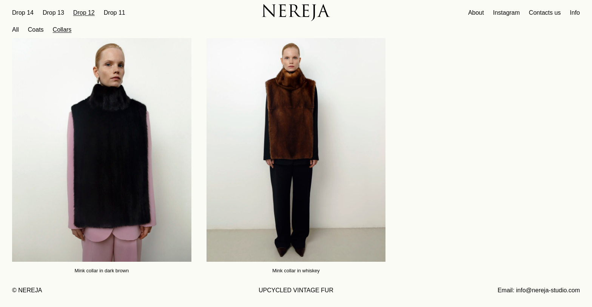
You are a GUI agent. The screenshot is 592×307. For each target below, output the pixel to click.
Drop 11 (114, 12)
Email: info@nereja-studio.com (539, 290)
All (15, 29)
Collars (62, 29)
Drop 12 (84, 12)
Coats (36, 29)
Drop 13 (53, 12)
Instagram (506, 12)
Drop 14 (23, 12)
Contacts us (545, 12)
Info (575, 12)
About (476, 12)
